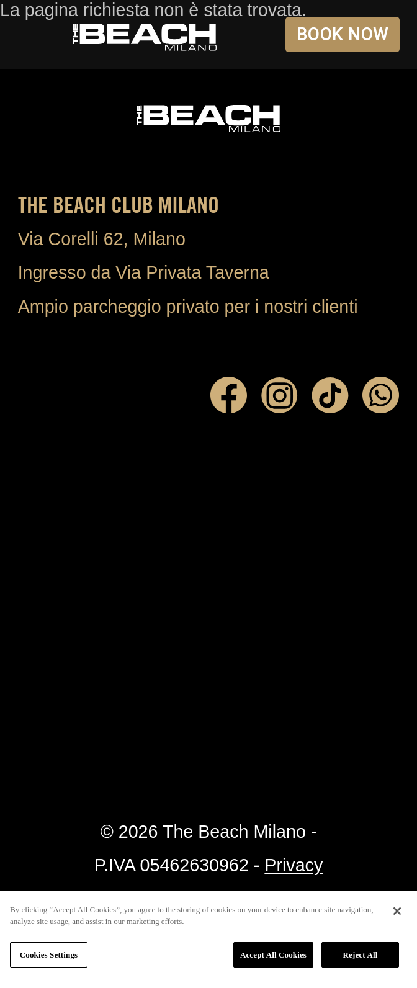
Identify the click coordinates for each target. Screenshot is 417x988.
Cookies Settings (49, 954)
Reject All (360, 954)
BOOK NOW (343, 35)
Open (34, 34)
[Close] (397, 911)
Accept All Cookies (273, 954)
